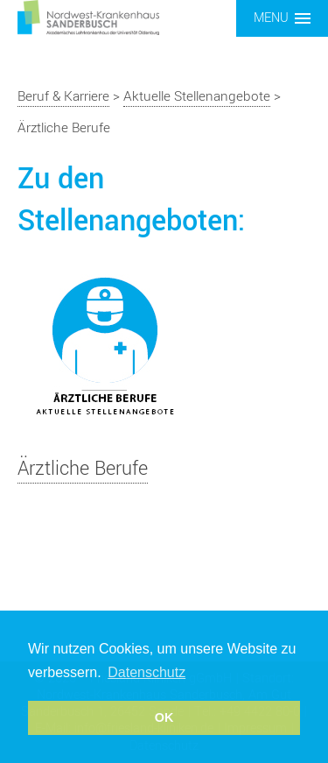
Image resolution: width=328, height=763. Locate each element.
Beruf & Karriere (63, 96)
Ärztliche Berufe (82, 469)
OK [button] (164, 717)
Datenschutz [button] (146, 672)
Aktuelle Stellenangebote (196, 96)
